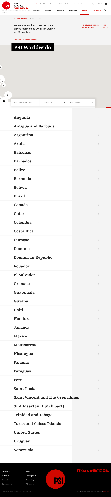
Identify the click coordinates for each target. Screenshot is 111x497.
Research (53, 4)
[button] (4, 85)
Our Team (68, 4)
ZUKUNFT (106, 491)
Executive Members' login (94, 25)
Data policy (30, 480)
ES (44, 4)
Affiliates (60, 4)
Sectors (37, 10)
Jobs (74, 4)
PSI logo (29, 484)
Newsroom (73, 10)
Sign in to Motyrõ (97, 4)
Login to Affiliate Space (94, 27)
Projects (60, 10)
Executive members (84, 4)
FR (40, 4)
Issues (48, 10)
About (84, 10)
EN (36, 4)
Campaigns (96, 10)
